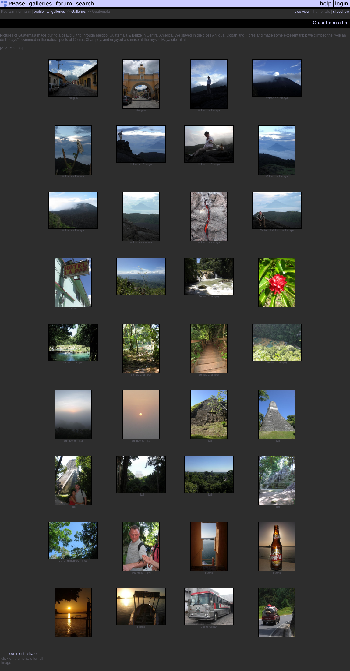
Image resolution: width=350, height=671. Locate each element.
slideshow (341, 11)
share (32, 654)
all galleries (56, 11)
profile (39, 11)
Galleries (78, 11)
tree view (302, 11)
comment (16, 654)
